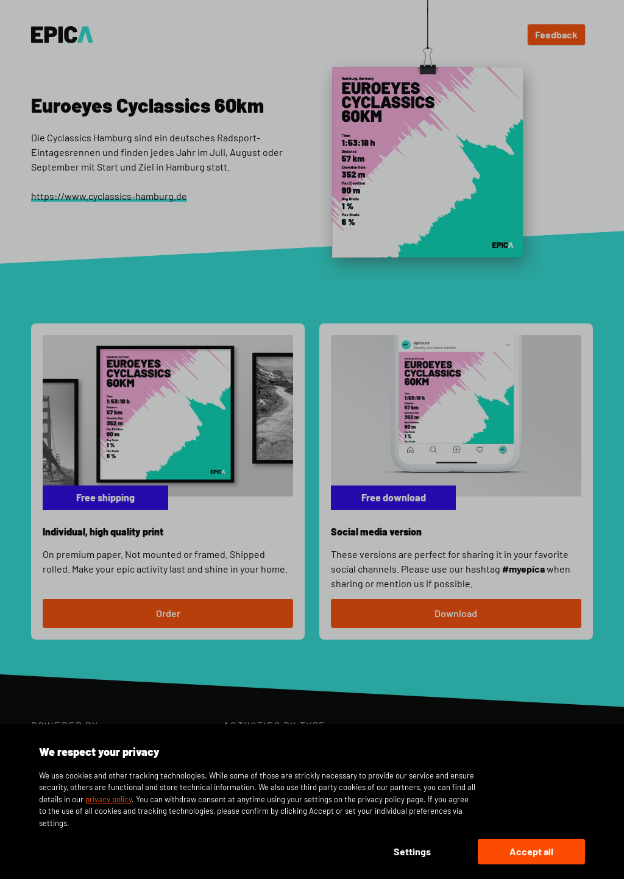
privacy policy (108, 799)
